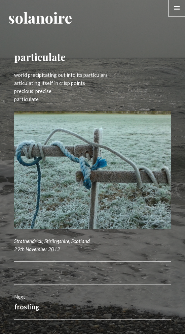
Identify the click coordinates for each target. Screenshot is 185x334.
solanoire (40, 17)
